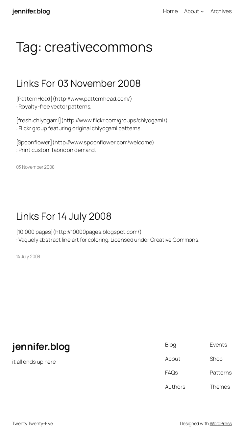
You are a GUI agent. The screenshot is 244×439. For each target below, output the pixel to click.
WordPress (221, 423)
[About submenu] (202, 11)
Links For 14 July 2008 (64, 215)
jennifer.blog (31, 11)
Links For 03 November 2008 (78, 83)
